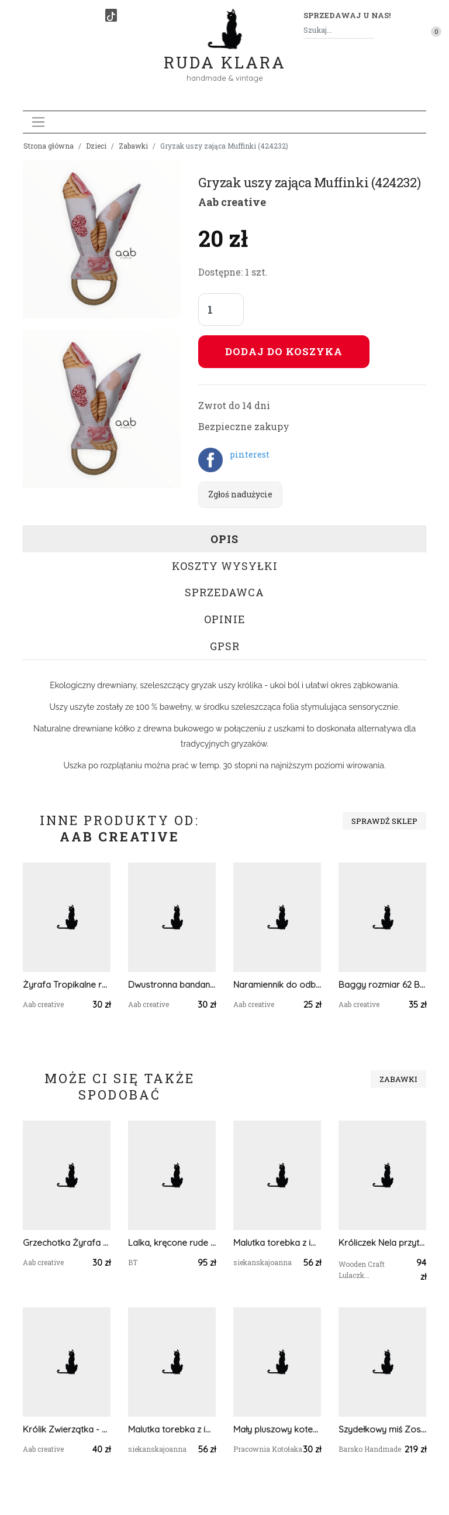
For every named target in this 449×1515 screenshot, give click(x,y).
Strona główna (48, 145)
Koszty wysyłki (225, 566)
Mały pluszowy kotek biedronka (277, 1429)
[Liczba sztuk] (221, 309)
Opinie (225, 619)
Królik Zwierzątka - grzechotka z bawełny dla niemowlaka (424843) (66, 1429)
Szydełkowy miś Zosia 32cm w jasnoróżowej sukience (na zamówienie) (382, 1429)
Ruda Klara (225, 53)
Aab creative (232, 202)
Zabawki (133, 145)
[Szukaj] (369, 30)
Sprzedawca (224, 592)
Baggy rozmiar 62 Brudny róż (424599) (382, 984)
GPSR (225, 646)
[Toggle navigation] (38, 122)
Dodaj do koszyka (284, 351)
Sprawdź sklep (384, 821)
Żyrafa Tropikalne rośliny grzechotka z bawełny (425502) (66, 984)
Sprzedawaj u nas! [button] (347, 15)
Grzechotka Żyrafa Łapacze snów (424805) (66, 1242)
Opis (224, 539)
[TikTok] (111, 15)
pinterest (250, 454)
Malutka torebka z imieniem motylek (172, 1429)
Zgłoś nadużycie (240, 494)
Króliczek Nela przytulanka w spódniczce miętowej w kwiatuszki (382, 1242)
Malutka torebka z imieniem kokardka (277, 1242)
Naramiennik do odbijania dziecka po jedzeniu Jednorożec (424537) (277, 984)
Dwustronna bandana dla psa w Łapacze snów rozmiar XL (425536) (172, 984)
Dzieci (96, 145)
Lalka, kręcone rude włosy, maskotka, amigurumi (172, 1242)
